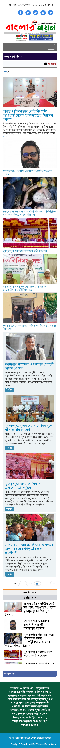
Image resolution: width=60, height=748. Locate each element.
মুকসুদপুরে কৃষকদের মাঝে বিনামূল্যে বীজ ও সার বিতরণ (29, 427)
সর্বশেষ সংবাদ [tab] (30, 592)
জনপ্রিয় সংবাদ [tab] (30, 597)
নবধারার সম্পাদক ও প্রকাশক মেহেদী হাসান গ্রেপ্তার (29, 366)
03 (30, 583)
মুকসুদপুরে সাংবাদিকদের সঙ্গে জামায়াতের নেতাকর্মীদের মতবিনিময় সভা (24, 288)
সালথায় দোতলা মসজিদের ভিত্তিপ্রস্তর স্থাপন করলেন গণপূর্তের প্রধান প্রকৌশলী (29, 549)
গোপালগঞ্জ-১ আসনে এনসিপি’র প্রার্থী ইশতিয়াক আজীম (27, 173)
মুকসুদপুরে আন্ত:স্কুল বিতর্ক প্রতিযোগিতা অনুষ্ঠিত (22, 486)
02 (23, 583)
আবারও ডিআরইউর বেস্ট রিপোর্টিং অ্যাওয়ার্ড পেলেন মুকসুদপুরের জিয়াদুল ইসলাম (28, 115)
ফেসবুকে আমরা (10, 673)
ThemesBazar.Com (46, 744)
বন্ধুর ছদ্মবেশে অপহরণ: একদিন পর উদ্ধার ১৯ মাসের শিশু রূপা (29, 327)
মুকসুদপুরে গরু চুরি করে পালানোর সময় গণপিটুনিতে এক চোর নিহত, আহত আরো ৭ (30, 213)
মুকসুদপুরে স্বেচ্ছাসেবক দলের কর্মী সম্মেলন (25, 251)
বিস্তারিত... (6, 136)
